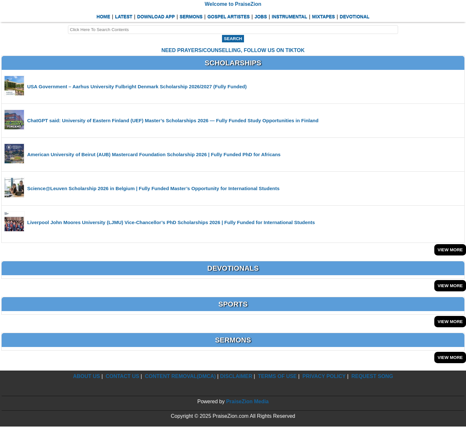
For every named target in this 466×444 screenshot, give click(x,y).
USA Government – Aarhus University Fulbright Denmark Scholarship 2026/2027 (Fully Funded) (137, 86)
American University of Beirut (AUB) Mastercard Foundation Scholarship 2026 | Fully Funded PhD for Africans (154, 154)
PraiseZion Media (247, 401)
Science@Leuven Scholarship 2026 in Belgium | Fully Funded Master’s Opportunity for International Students (153, 188)
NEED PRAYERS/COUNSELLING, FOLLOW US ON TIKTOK (233, 50)
